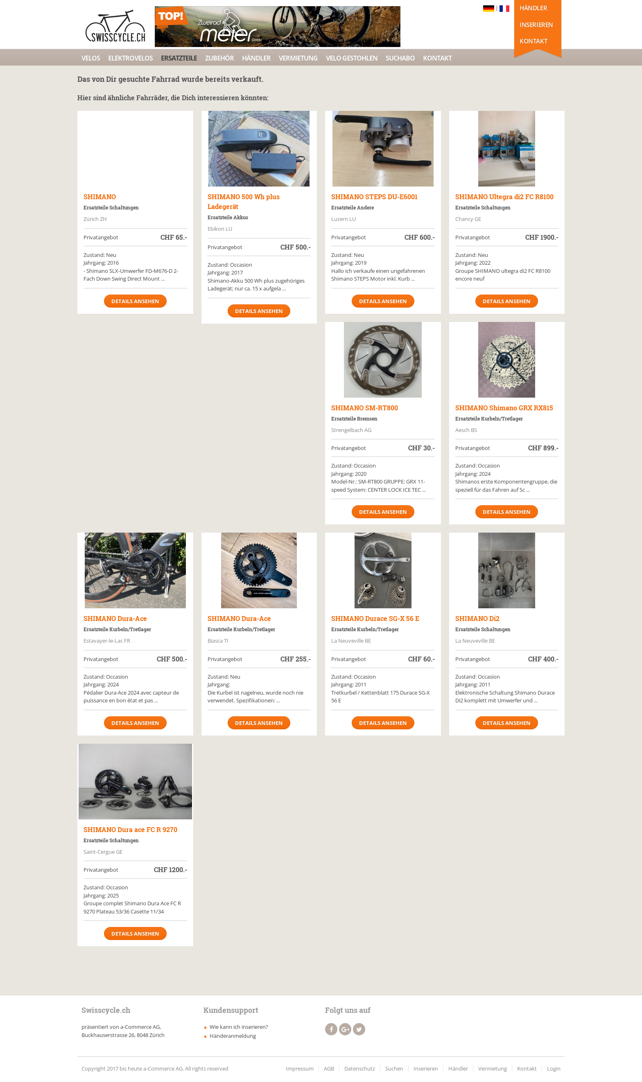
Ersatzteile (179, 58)
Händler (533, 8)
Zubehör (219, 58)
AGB (329, 1068)
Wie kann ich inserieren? (239, 1026)
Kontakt (533, 41)
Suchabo (400, 58)
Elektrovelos (130, 58)
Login (554, 1068)
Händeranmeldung (233, 1035)
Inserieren (536, 24)
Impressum (300, 1068)
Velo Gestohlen (352, 58)
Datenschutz (359, 1068)
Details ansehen (135, 301)
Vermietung (298, 58)
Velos (90, 58)
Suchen (394, 1068)
